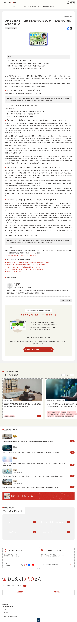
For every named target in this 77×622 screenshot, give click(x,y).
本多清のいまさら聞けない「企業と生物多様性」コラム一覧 (23, 267)
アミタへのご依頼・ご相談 (14, 271)
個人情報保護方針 (7, 607)
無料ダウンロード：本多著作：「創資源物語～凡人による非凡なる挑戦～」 (27, 265)
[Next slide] (72, 375)
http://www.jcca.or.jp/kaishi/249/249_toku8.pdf (20, 255)
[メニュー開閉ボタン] (38, 620)
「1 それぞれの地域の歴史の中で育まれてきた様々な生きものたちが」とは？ (28, 63)
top (3, 7)
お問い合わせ (6, 612)
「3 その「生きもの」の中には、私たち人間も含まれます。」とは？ (24, 69)
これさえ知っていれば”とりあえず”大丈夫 (19, 60)
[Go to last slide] (63, 375)
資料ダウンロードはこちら (33, 350)
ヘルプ (4, 609)
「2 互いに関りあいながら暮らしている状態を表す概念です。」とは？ (26, 66)
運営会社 (5, 604)
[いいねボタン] (11, 28)
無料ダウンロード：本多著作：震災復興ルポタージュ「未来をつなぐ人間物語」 (28, 262)
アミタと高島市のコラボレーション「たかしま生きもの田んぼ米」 (25, 269)
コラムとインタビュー (12, 7)
